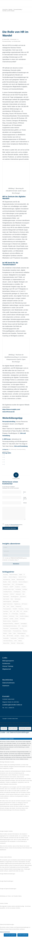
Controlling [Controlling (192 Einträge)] (24, 589)
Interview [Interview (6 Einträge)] (25, 611)
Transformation (5, 451)
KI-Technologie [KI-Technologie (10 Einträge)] (15, 613)
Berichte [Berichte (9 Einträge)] (13, 579)
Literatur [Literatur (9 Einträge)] (16, 618)
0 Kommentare (13, 39)
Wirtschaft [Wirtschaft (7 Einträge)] (13, 643)
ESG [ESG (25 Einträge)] (4, 606)
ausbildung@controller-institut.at (12, 704)
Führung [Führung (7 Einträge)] (27, 608)
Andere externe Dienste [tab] (6, 857)
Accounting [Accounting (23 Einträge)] (5, 574)
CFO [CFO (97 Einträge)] (13, 584)
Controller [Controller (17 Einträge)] (24, 586)
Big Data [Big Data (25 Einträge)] (5, 581)
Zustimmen (3, 728)
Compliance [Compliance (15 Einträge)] (17, 586)
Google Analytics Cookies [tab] (6, 831)
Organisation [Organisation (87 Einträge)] (24, 626)
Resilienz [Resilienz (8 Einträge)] (5, 633)
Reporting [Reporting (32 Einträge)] (25, 630)
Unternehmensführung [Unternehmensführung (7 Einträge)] (7, 640)
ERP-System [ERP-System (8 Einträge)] (24, 603)
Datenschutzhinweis (14, 524)
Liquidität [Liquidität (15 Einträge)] (11, 618)
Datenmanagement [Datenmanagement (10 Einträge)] (7, 601)
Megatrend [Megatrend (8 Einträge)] (17, 623)
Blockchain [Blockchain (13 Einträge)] (15, 581)
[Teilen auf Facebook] (4, 455)
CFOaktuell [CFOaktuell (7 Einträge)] (5, 586)
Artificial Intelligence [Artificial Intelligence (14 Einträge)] (13, 576)
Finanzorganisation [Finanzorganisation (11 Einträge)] (7, 608)
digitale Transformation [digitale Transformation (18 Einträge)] (8, 603)
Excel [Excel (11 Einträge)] (8, 606)
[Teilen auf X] (4, 457)
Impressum (5, 685)
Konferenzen (6, 663)
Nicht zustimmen (13, 728)
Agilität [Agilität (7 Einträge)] (20, 574)
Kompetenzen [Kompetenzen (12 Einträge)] (22, 613)
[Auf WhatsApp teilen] (4, 459)
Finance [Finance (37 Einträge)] (12, 606)
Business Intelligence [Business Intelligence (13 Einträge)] (23, 581)
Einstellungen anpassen (24, 728)
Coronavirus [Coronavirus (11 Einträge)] (5, 594)
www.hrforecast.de (8, 411)
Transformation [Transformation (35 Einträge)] (13, 638)
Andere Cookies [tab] (4, 903)
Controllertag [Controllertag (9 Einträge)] (18, 589)
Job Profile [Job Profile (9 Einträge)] (5, 613)
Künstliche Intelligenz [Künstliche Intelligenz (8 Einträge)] (24, 616)
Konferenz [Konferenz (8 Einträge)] (5, 616)
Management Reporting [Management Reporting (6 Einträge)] (8, 623)
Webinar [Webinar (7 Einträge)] (20, 640)
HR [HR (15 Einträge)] (14, 611)
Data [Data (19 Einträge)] (23, 594)
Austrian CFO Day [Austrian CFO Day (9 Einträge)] (22, 576)
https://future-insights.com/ (11, 409)
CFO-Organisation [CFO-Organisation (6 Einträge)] (19, 584)
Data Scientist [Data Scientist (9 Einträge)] (6, 599)
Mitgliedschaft (6, 669)
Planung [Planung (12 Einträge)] (21, 628)
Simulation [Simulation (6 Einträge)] (17, 635)
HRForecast (13, 449)
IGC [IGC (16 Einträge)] (21, 611)
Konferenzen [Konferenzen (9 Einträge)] (11, 616)
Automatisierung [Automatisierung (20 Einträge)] (6, 579)
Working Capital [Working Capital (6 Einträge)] (20, 643)
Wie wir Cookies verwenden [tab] (7, 738)
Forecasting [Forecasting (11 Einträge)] (21, 608)
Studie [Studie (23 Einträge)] (27, 635)
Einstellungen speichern (10, 934)
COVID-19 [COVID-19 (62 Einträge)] (12, 594)
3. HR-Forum (6, 439)
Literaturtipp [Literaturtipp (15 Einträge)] (22, 618)
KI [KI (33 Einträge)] (9, 613)
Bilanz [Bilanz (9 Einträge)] (9, 581)
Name (24, 492)
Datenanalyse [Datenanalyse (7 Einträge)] (17, 599)
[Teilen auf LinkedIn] (4, 462)
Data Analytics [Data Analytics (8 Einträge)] (6, 596)
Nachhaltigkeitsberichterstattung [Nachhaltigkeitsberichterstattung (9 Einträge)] (10, 626)
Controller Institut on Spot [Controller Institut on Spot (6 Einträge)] (8, 589)
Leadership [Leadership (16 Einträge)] (5, 618)
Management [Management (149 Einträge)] (15, 621)
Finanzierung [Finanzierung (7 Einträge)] (18, 606)
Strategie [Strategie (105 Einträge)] (22, 635)
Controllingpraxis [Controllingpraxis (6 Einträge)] (16, 591)
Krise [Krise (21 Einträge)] (17, 616)
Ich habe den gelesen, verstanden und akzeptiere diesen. (14, 525)
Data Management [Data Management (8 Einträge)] (15, 596)
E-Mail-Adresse (25, 499)
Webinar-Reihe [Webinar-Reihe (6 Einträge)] (6, 643)
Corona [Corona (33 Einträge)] (23, 591)
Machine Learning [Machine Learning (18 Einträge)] (7, 621)
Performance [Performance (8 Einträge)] (6, 628)
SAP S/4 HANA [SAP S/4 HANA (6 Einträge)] (10, 635)
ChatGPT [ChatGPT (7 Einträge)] (11, 586)
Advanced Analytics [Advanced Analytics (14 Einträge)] (13, 574)
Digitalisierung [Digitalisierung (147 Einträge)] (17, 603)
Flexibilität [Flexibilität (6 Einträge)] (15, 608)
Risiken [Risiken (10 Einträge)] (10, 633)
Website (25, 502)
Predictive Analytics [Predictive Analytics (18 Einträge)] (7, 630)
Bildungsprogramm (8, 660)
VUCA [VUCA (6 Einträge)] (15, 640)
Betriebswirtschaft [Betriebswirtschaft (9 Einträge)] (20, 579)
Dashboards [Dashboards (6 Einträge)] (18, 594)
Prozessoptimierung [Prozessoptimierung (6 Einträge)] (17, 630)
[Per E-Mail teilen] (4, 464)
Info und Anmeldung (21, 446)
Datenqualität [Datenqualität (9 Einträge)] (15, 601)
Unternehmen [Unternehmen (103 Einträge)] (21, 638)
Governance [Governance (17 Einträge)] (5, 611)
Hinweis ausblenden (22, 934)
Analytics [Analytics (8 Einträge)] (5, 576)
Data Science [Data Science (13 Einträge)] (23, 596)
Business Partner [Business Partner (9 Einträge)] (6, 584)
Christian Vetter (17, 41)
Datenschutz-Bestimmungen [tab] (7, 924)
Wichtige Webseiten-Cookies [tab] (7, 762)
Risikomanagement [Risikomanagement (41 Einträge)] (21, 633)
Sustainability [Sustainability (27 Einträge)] (6, 638)
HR (9, 449)
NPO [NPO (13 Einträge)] (19, 626)
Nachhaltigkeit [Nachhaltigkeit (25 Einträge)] (24, 623)
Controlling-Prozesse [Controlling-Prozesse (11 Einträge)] (7, 591)
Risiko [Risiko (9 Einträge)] (14, 633)
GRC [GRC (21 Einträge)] (11, 611)
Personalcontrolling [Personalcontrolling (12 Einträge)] (14, 628)
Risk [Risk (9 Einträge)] (4, 635)
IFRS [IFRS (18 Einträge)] (18, 611)
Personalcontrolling (6, 41)
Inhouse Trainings (7, 666)
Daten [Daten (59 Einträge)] (12, 599)
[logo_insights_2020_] (13, 3)
